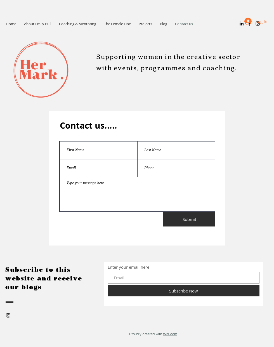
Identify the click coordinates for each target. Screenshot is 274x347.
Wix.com (170, 334)
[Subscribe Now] (183, 290)
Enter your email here (128, 267)
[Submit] (189, 219)
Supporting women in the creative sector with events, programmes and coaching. (168, 62)
